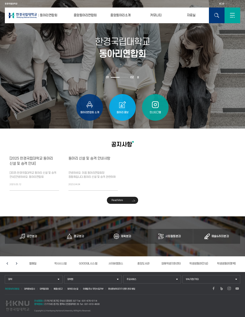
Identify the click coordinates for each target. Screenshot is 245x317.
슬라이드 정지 (138, 77)
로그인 (222, 4)
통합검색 (217, 15)
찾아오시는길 (72, 289)
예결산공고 (58, 289)
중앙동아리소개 (120, 15)
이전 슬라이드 (7, 263)
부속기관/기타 (192, 279)
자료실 (191, 15)
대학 (10, 279)
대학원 (70, 279)
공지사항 (121, 144)
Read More (117, 200)
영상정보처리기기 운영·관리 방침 (121, 289)
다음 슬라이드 (16, 263)
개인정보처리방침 (12, 289)
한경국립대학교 (11, 4)
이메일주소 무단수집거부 (93, 289)
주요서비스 (131, 279)
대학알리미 (44, 289)
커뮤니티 (156, 15)
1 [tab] (115, 77)
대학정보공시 (29, 289)
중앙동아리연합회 (85, 15)
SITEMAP (232, 15)
